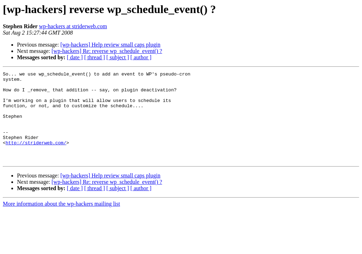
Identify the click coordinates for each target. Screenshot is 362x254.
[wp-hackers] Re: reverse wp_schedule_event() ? (107, 51)
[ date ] (75, 57)
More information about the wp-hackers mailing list (61, 222)
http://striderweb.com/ (36, 157)
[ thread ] (94, 57)
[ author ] (141, 57)
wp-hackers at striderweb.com (73, 26)
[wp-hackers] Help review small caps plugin (110, 45)
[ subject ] (117, 57)
